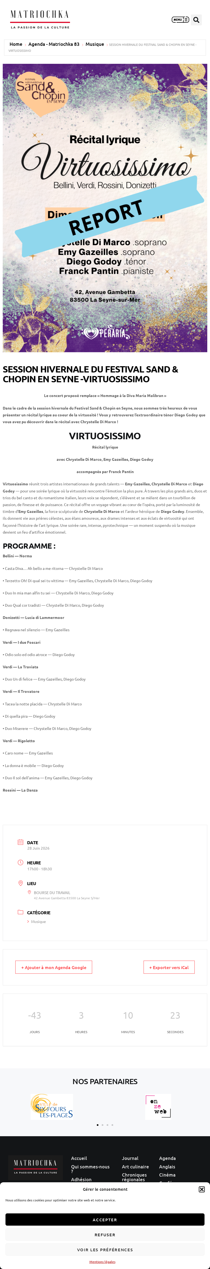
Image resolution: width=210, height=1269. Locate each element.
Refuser (105, 1234)
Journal (130, 1158)
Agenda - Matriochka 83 (54, 44)
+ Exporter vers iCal (165, 967)
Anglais (167, 1165)
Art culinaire (135, 1165)
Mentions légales (102, 1261)
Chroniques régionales (134, 1175)
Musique (95, 44)
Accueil (79, 1158)
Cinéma (167, 1172)
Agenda (167, 1158)
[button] (202, 1189)
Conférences (173, 1180)
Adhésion (81, 1177)
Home (16, 44)
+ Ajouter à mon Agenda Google (57, 967)
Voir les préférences (105, 1249)
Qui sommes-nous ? (90, 1167)
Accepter (105, 1219)
